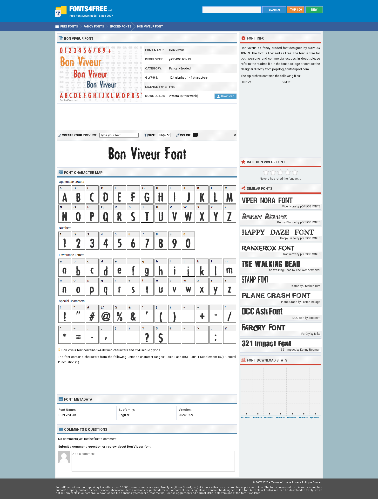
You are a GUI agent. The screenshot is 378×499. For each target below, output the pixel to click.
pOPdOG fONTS (180, 59)
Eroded (186, 68)
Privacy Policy (301, 482)
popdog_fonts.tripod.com (290, 69)
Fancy (173, 68)
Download (225, 96)
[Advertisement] (147, 117)
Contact (317, 482)
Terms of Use (280, 482)
